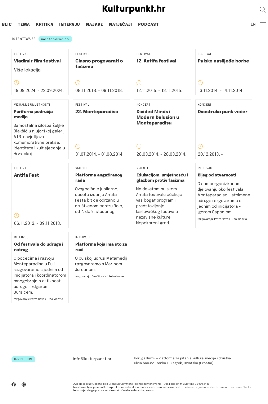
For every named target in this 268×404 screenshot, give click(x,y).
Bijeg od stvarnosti (217, 175)
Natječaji (120, 25)
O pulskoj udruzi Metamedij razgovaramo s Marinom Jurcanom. (101, 264)
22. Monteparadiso (96, 112)
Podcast (148, 25)
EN (253, 24)
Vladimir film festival (37, 61)
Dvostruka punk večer (222, 112)
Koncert (144, 105)
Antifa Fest (26, 175)
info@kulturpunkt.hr (92, 359)
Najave (94, 25)
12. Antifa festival (156, 61)
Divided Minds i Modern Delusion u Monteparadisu (158, 118)
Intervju (69, 25)
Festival (21, 54)
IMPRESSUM (23, 359)
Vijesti (81, 168)
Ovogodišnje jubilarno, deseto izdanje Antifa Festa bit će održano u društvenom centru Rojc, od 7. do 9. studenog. (99, 200)
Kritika (44, 25)
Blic (7, 25)
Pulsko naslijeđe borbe (223, 61)
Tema (24, 25)
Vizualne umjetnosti (32, 105)
